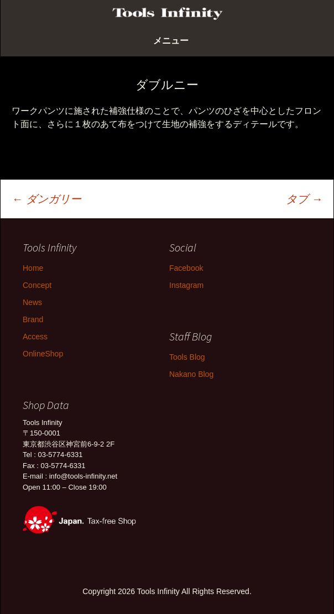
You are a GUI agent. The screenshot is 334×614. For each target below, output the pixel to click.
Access (35, 336)
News (32, 302)
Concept (37, 285)
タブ (304, 199)
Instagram (186, 285)
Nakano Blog (191, 374)
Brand (33, 319)
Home (33, 268)
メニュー (171, 40)
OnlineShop (43, 353)
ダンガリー (46, 199)
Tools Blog (187, 357)
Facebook (186, 268)
